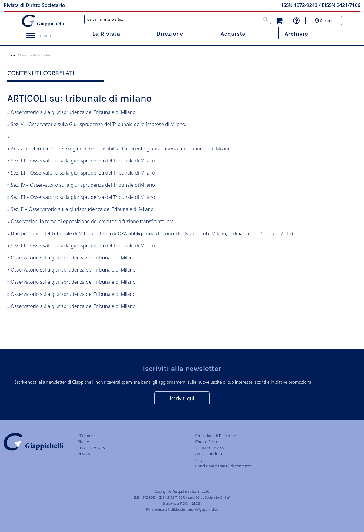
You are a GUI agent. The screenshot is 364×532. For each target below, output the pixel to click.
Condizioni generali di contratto (223, 466)
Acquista (232, 33)
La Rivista (106, 33)
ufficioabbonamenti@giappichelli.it (194, 509)
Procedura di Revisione (215, 435)
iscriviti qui (182, 398)
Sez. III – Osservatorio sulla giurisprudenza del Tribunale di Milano (83, 160)
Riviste (83, 441)
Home (12, 55)
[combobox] (177, 19)
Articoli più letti (208, 454)
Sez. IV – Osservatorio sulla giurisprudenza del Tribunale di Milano (83, 185)
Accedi (324, 20)
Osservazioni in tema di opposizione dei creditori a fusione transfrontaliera (92, 221)
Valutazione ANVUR (212, 447)
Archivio (296, 33)
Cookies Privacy (91, 447)
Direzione (169, 33)
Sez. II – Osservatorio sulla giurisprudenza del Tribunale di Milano (82, 209)
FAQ (198, 460)
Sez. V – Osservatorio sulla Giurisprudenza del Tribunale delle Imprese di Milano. (98, 124)
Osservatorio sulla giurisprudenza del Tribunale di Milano (73, 112)
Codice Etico (206, 441)
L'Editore (85, 435)
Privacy (84, 454)
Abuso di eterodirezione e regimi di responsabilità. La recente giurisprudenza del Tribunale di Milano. (121, 148)
